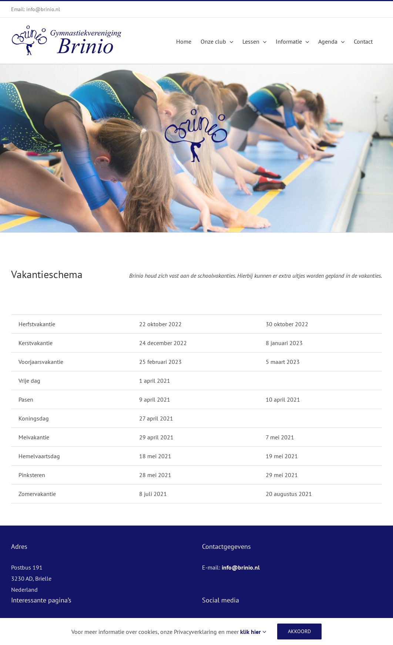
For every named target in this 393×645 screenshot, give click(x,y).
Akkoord (299, 631)
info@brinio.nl (241, 567)
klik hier (253, 631)
